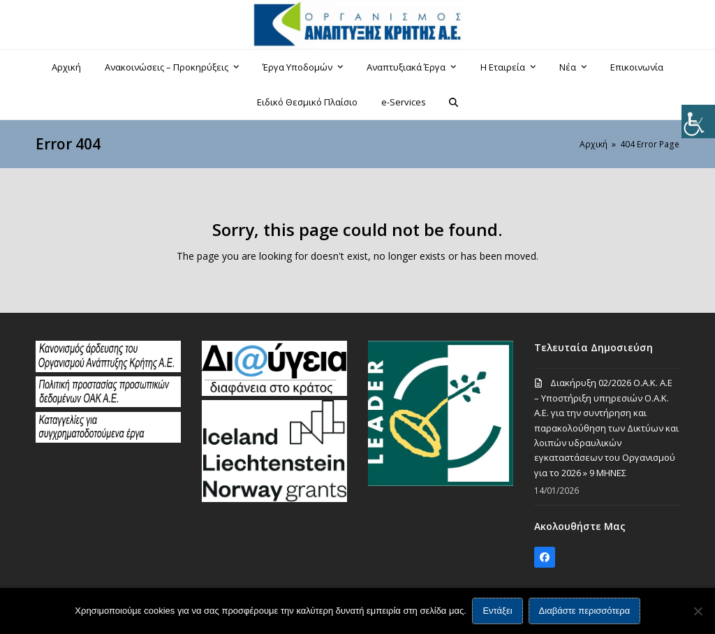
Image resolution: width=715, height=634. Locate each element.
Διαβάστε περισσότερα (585, 611)
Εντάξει (498, 611)
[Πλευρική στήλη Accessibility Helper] (698, 121)
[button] (453, 101)
